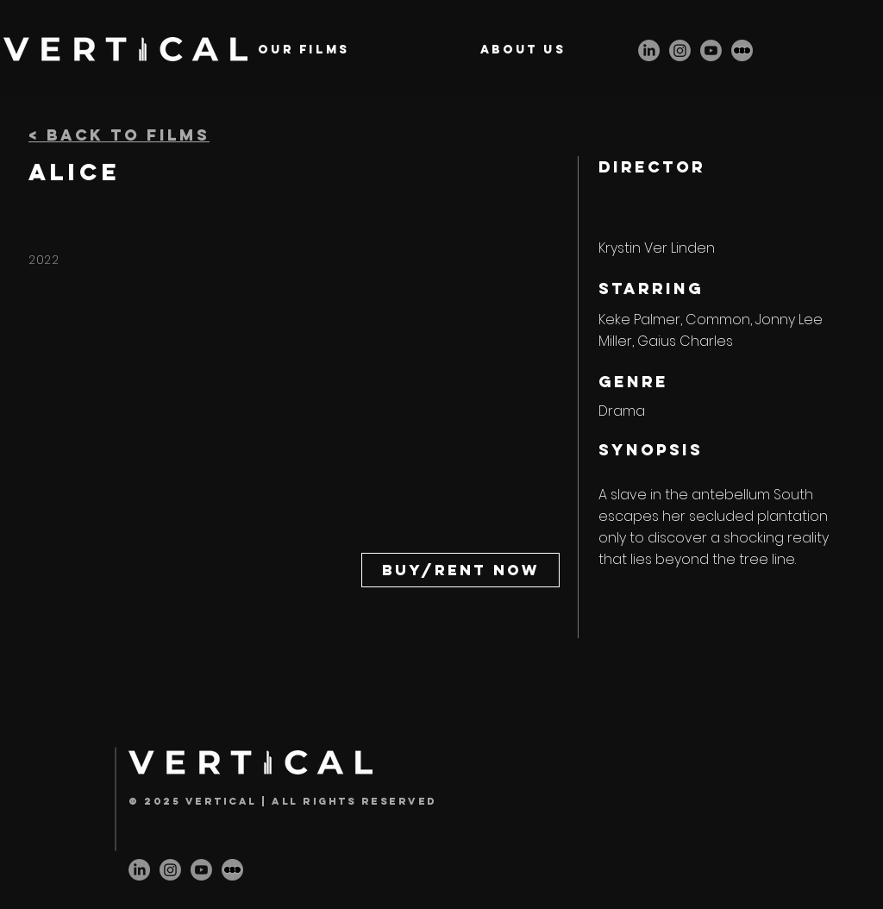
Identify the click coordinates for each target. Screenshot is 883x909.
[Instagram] (680, 50)
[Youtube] (711, 50)
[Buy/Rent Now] (460, 570)
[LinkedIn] (649, 50)
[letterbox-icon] (742, 50)
